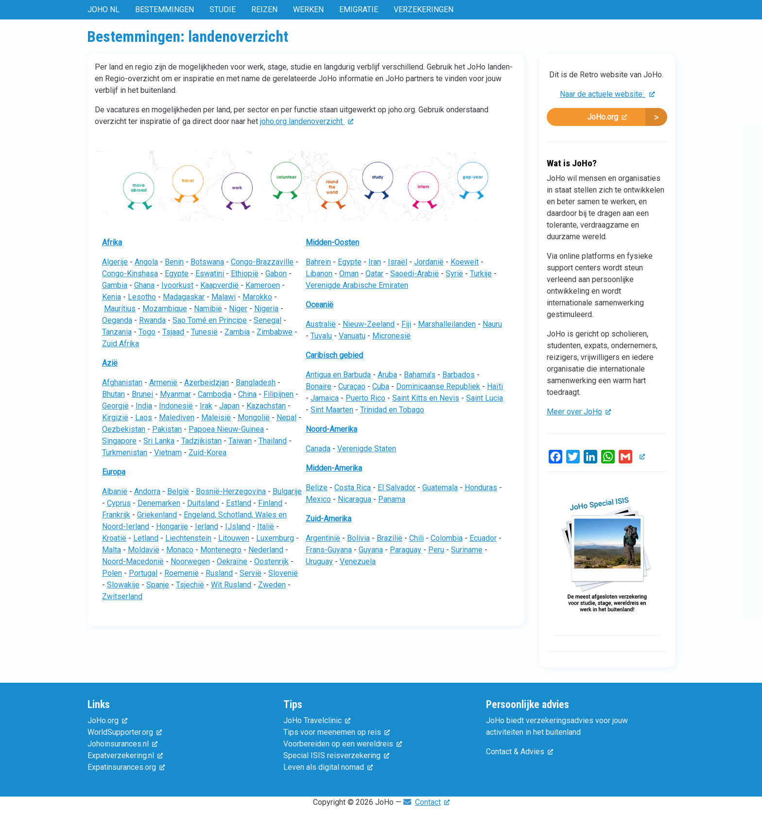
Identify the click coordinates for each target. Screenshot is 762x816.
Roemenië (181, 573)
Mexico (318, 499)
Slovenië (283, 573)
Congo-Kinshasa (130, 273)
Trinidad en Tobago (392, 409)
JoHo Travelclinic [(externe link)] (316, 720)
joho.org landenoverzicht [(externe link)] (306, 121)
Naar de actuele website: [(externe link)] (607, 94)
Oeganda (117, 320)
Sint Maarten (332, 409)
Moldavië (143, 549)
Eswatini (209, 273)
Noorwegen (190, 561)
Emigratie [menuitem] (358, 9)
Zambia (237, 332)
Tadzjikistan (201, 440)
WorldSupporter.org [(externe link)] (124, 732)
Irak (206, 405)
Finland (270, 503)
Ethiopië (245, 273)
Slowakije (123, 584)
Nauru (492, 324)
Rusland (219, 573)
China (247, 394)
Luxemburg (275, 538)
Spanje (157, 584)
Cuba (380, 386)
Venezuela (358, 561)
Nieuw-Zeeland (369, 324)
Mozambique (164, 308)
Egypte (177, 273)
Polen (112, 573)
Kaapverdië (219, 285)
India (144, 405)
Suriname (467, 549)
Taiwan (240, 440)
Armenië (163, 382)
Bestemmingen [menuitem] (164, 9)
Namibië (208, 308)
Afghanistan (122, 382)
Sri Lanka (158, 440)
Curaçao (351, 386)
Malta (111, 549)
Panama (391, 499)
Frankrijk (116, 514)
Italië (265, 526)
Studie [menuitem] (222, 9)
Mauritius (120, 308)
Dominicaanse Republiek (438, 386)
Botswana (207, 261)
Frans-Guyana (329, 549)
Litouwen (233, 538)
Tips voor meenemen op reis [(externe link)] (336, 732)
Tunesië (204, 332)
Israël (397, 261)
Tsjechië (190, 584)
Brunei (142, 394)
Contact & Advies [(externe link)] (519, 751)
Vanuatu (352, 335)
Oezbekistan (123, 429)
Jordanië (429, 261)
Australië (321, 324)
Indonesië (176, 405)
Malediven (176, 417)
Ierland (206, 526)
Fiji (406, 324)
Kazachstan (266, 405)
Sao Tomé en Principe (210, 320)
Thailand (273, 440)
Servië (250, 573)
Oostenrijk (271, 561)
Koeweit (464, 261)
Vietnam (168, 452)
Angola (146, 261)
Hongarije (172, 526)
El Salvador (397, 487)
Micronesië (391, 335)
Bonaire (318, 386)
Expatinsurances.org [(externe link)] (126, 767)
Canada (318, 448)
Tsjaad (173, 332)
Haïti (495, 386)
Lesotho (142, 297)
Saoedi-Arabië (414, 273)
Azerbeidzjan (206, 382)
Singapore (119, 440)
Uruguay (319, 561)
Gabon (276, 273)
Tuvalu (321, 335)
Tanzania (117, 332)
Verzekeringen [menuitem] (423, 9)
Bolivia (358, 538)
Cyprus (119, 503)
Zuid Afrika (120, 343)
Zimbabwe (275, 332)
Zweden (272, 584)
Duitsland (203, 503)
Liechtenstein (188, 538)
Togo (147, 332)
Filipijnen (278, 394)
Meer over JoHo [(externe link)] (579, 411)
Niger (238, 308)
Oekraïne (232, 561)
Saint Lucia (484, 398)
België (178, 491)
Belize (317, 487)
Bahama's (419, 374)
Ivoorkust (177, 285)
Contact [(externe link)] (432, 802)
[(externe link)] (640, 457)
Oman (349, 273)
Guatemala (440, 487)
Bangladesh (256, 382)
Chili (416, 538)
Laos (143, 417)
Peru (436, 549)
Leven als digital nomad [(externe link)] (328, 767)
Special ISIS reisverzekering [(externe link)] (336, 755)
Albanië (114, 491)
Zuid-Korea (207, 452)
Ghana (144, 285)
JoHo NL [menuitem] (103, 9)
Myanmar (175, 394)
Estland (238, 503)
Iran (374, 261)
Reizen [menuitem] (264, 9)
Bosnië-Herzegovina (231, 491)
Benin (174, 261)
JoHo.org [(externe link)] (607, 117)
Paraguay (405, 549)
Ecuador (483, 538)
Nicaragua (354, 499)
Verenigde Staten (366, 448)
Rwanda (152, 320)
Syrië (454, 273)
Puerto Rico (365, 398)
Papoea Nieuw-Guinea (226, 429)
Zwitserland (122, 596)
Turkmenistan (124, 452)
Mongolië (254, 417)
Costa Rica (352, 487)
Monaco (179, 549)
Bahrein (318, 261)
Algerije (115, 261)
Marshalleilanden (447, 324)
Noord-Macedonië (133, 561)
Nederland (265, 549)
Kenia (111, 297)
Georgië (115, 405)
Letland (145, 538)
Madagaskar (184, 297)
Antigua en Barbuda (338, 374)
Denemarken (159, 503)
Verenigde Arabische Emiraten (357, 285)
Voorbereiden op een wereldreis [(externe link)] (342, 743)
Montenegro (221, 549)
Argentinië (323, 538)
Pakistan (167, 429)
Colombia (447, 538)
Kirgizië (115, 417)
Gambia (114, 285)
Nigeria (266, 308)
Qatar (374, 273)
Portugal (143, 573)
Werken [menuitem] (308, 9)
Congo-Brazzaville (262, 261)
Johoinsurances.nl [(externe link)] (122, 743)
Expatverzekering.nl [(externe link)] (125, 755)
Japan (229, 405)
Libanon (319, 273)
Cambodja (214, 394)
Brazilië (389, 538)
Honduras (481, 487)
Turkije (481, 273)
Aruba (387, 374)
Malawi (223, 297)
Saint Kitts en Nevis (425, 398)
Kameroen (262, 285)
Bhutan (113, 394)
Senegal (267, 320)
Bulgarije (287, 491)
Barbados (458, 374)
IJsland (237, 526)
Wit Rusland (231, 584)
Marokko (257, 297)
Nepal (286, 417)
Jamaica (325, 398)
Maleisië (216, 417)
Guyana (371, 549)
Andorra (147, 491)
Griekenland (157, 514)
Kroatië (114, 538)
